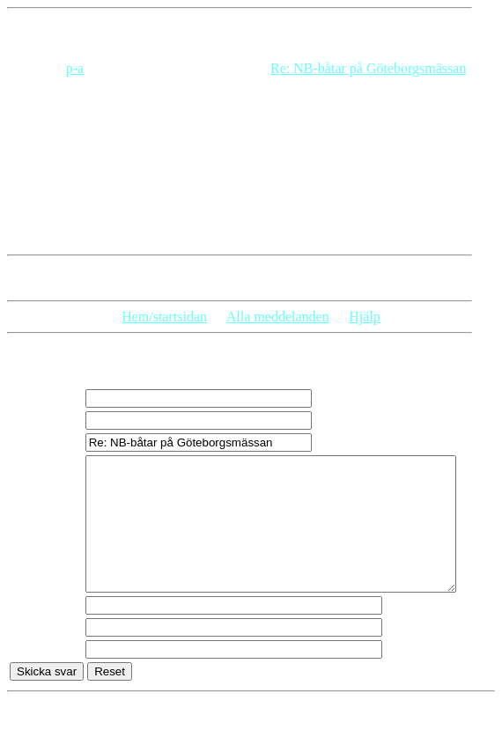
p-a (75, 68)
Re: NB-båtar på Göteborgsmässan (368, 68)
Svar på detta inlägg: (65, 277)
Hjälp (364, 316)
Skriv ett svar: (57, 359)
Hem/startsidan (164, 316)
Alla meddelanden (277, 316)
